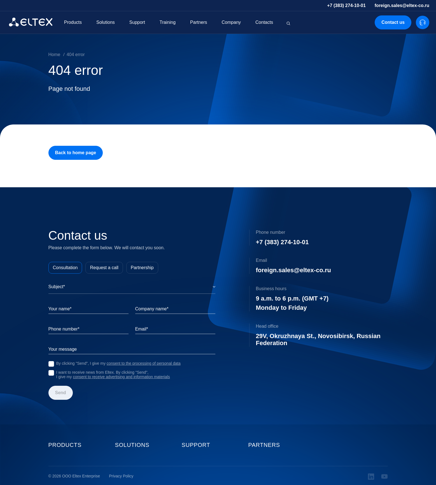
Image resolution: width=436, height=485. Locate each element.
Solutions (105, 22)
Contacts (264, 22)
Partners (198, 22)
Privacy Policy (121, 476)
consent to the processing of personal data (144, 363)
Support (137, 22)
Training (168, 22)
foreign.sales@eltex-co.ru (402, 5)
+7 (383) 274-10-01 (346, 5)
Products (73, 22)
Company (231, 22)
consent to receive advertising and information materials (121, 377)
